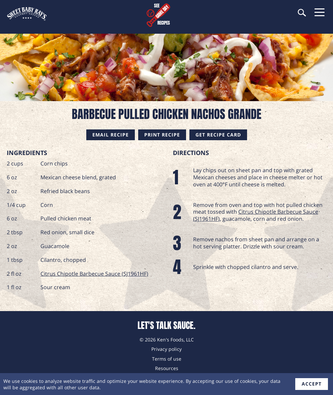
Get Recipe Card (218, 134)
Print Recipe (162, 134)
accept (312, 384)
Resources (166, 368)
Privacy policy (166, 349)
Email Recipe (110, 134)
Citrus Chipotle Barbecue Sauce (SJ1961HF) (94, 273)
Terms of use (166, 359)
